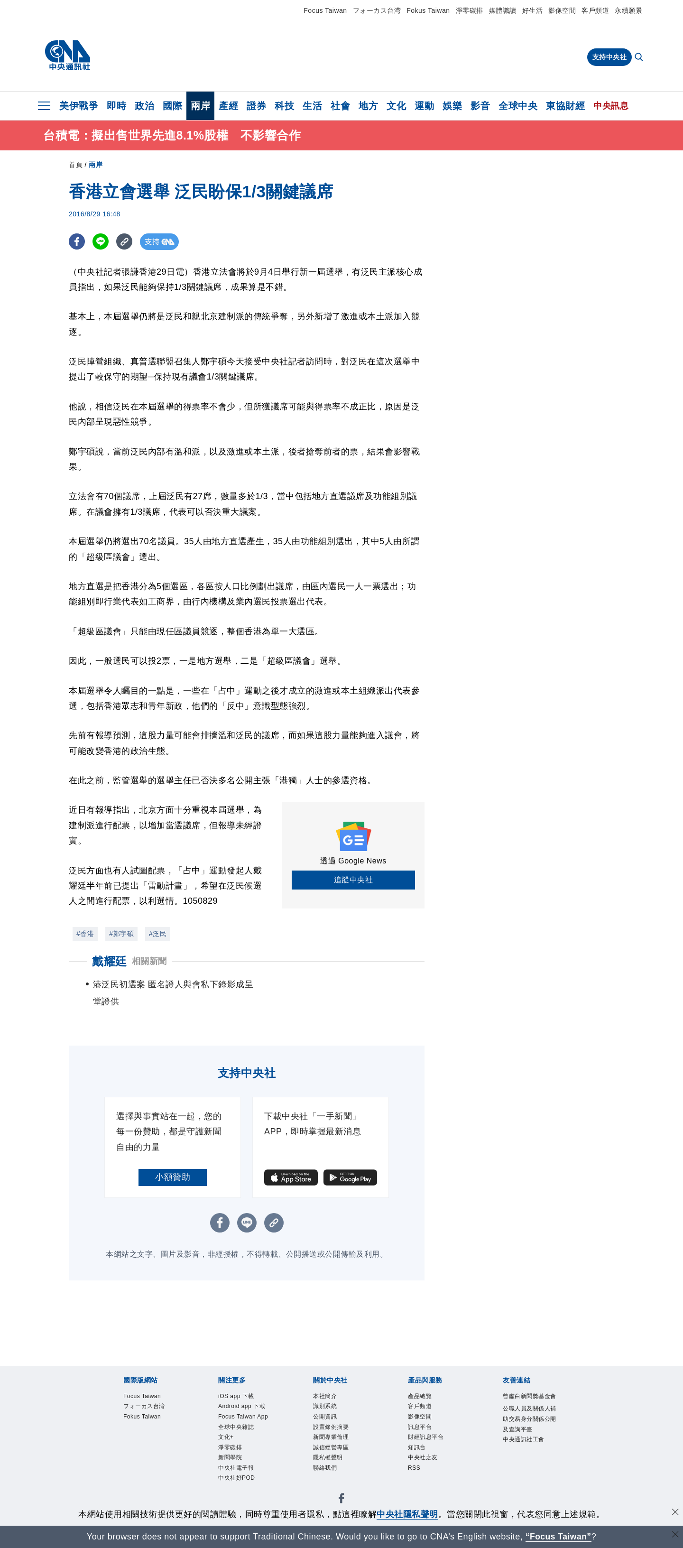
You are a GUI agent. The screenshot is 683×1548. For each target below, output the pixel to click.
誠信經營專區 (332, 1450)
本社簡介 (326, 1396)
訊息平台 (421, 1428)
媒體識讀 (503, 10)
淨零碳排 (469, 10)
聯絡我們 (326, 1471)
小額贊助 (172, 1177)
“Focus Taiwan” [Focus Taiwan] (558, 1536)
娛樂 (452, 106)
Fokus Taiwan (428, 10)
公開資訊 (326, 1417)
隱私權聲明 (329, 1461)
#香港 (85, 933)
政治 (144, 106)
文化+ (226, 1439)
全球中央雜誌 (237, 1428)
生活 (312, 106)
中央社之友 (424, 1461)
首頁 (76, 164)
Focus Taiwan (325, 10)
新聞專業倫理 (332, 1439)
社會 (340, 106)
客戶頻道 (595, 10)
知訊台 (417, 1450)
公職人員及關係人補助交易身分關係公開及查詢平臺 (528, 1430)
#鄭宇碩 (121, 933)
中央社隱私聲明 (407, 1514)
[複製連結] (125, 241)
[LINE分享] (101, 241)
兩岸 (200, 106)
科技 (284, 106)
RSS (414, 1471)
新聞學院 (231, 1461)
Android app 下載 (243, 1406)
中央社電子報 (237, 1471)
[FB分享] (77, 241)
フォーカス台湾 (377, 10)
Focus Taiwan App (245, 1417)
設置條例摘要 (332, 1428)
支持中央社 (609, 57)
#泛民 (157, 933)
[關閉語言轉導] (675, 1535)
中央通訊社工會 (525, 1452)
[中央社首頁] (67, 55)
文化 (396, 106)
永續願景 (628, 10)
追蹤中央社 (353, 880)
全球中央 (517, 106)
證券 (256, 106)
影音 (480, 106)
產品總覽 (421, 1396)
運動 (424, 106)
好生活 (532, 10)
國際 (172, 106)
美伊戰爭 (78, 106)
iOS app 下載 (237, 1396)
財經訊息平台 (427, 1439)
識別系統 (326, 1406)
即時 (116, 106)
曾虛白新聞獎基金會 (528, 1402)
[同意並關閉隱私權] (675, 1513)
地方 (368, 106)
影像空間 (562, 10)
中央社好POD (238, 1482)
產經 (228, 106)
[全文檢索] (640, 58)
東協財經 (565, 106)
